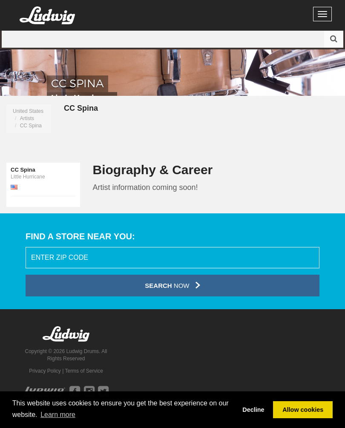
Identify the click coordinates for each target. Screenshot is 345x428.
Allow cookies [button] (302, 409)
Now (172, 285)
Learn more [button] (57, 414)
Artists (27, 118)
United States (28, 111)
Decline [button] (253, 409)
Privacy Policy (45, 371)
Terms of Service (84, 371)
